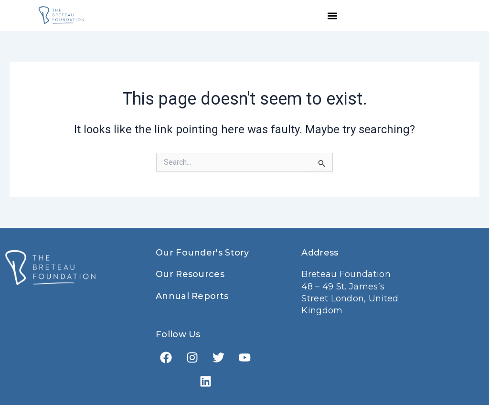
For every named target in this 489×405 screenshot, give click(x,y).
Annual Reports (192, 296)
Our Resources (190, 274)
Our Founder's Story (202, 252)
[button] (332, 15)
